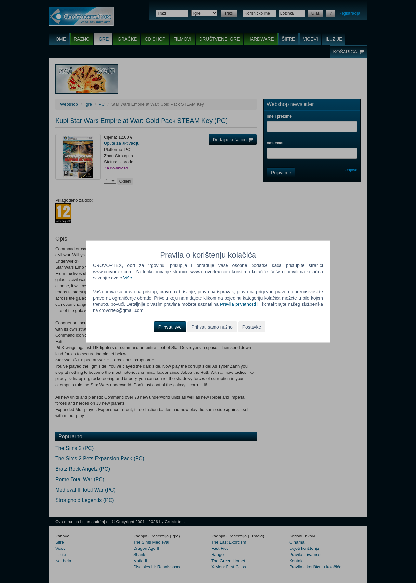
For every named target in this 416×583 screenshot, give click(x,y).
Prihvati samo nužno (212, 326)
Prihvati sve (170, 326)
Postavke (251, 326)
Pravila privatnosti (238, 304)
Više (127, 277)
